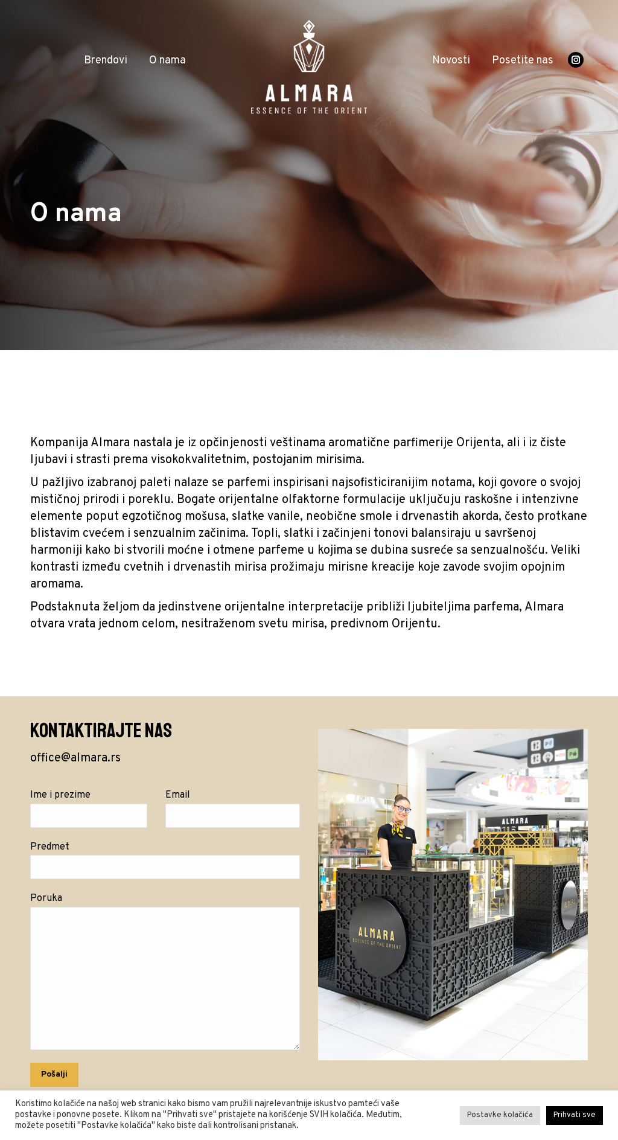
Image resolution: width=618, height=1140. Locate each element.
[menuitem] (105, 60)
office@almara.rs (75, 758)
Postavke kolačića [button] (500, 1115)
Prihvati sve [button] (574, 1115)
